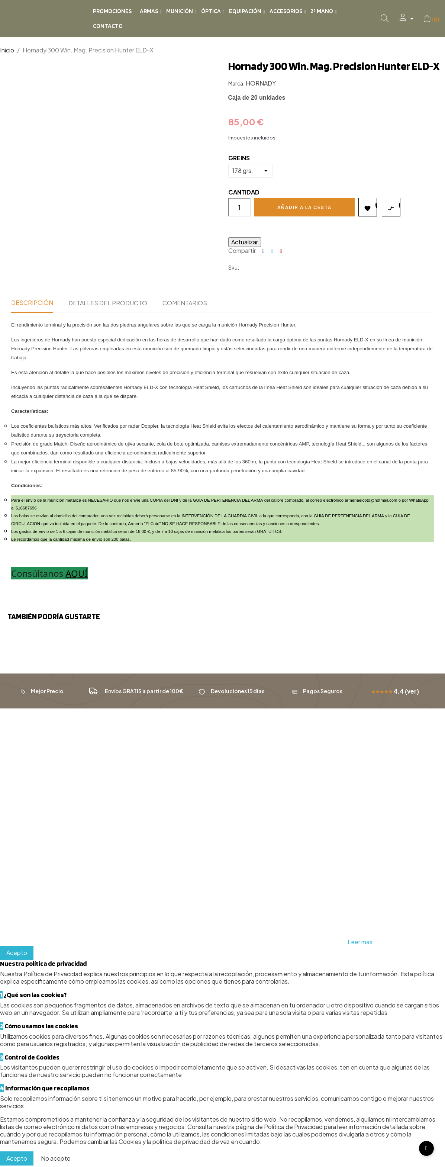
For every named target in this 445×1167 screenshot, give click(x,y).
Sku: (233, 267)
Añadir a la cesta (304, 207)
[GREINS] (250, 171)
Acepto (16, 954)
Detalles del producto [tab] (107, 303)
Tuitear (272, 251)
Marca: (236, 83)
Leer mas (360, 943)
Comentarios (184, 303)
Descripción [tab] (32, 302)
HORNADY (261, 83)
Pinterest (281, 251)
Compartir (263, 251)
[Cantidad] (239, 207)
